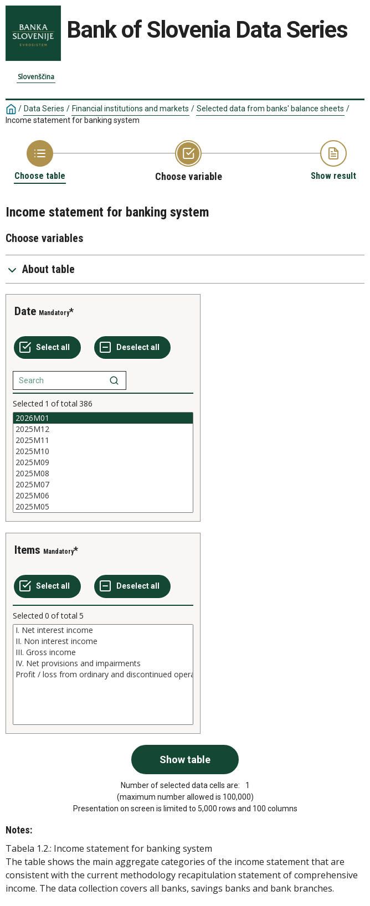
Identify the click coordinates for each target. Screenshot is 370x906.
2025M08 (103, 473)
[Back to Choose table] (40, 161)
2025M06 (103, 495)
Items (27, 550)
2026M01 (103, 418)
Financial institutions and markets (130, 108)
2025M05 (103, 506)
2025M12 (103, 429)
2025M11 (103, 440)
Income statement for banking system (73, 120)
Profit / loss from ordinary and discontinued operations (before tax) (103, 674)
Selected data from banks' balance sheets (270, 108)
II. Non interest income (103, 641)
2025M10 (103, 451)
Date (25, 311)
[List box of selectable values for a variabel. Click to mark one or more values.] (103, 462)
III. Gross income (103, 652)
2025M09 (103, 462)
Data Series (44, 108)
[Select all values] (47, 348)
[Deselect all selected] (132, 348)
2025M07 (103, 484)
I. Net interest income (103, 630)
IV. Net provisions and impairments (103, 663)
